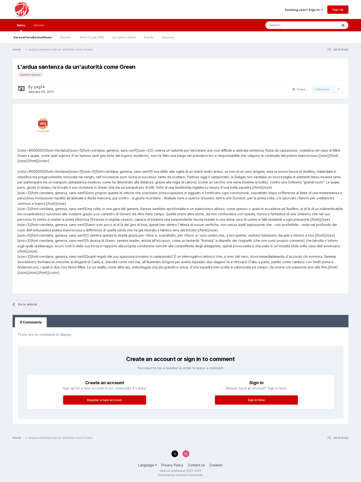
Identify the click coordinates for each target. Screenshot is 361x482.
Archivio (168, 37)
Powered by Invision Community (180, 475)
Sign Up (337, 9)
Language (147, 465)
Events (149, 37)
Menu (21, 27)
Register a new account (104, 400)
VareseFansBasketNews (32, 37)
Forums (65, 37)
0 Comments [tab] (31, 322)
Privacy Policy (172, 465)
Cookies (215, 465)
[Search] (288, 25)
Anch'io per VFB (92, 37)
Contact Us (196, 465)
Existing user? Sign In (304, 10)
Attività (39, 25)
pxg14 (39, 86)
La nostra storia (123, 37)
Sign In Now (256, 400)
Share (298, 89)
